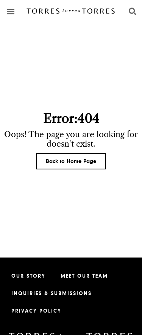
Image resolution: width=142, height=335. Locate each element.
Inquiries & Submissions (51, 294)
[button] (11, 11)
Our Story (28, 276)
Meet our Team (84, 276)
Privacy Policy (36, 311)
